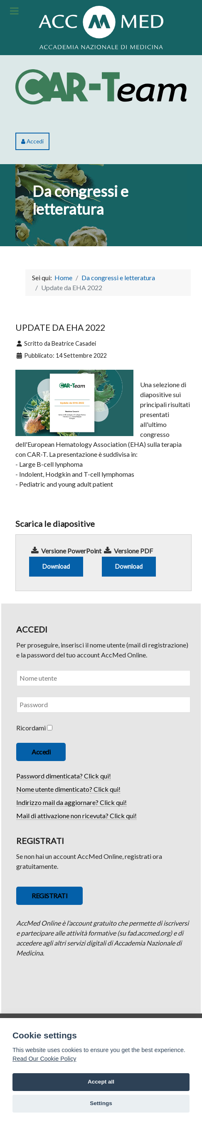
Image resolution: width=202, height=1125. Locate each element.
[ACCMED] (101, 26)
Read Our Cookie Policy (44, 1058)
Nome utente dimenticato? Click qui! (68, 789)
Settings (101, 1103)
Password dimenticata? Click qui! (63, 776)
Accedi (32, 141)
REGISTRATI (49, 896)
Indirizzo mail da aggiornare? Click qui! (71, 802)
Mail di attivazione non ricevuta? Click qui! (76, 816)
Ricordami (31, 728)
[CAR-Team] (101, 86)
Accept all (101, 1082)
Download (56, 566)
